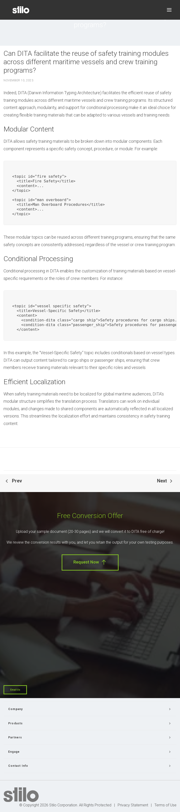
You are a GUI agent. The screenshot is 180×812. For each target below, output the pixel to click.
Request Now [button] (90, 562)
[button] (169, 10)
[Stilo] (20, 9)
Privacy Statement (133, 805)
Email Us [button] (15, 689)
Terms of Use (165, 805)
